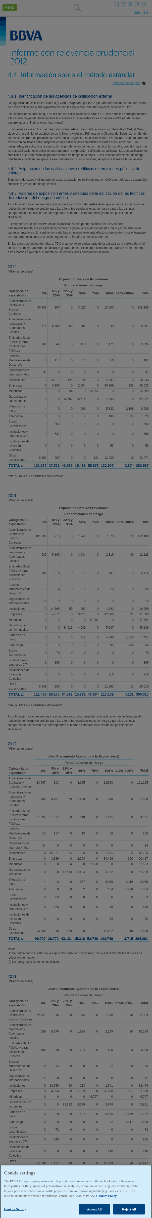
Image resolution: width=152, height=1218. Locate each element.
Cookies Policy (106, 1203)
